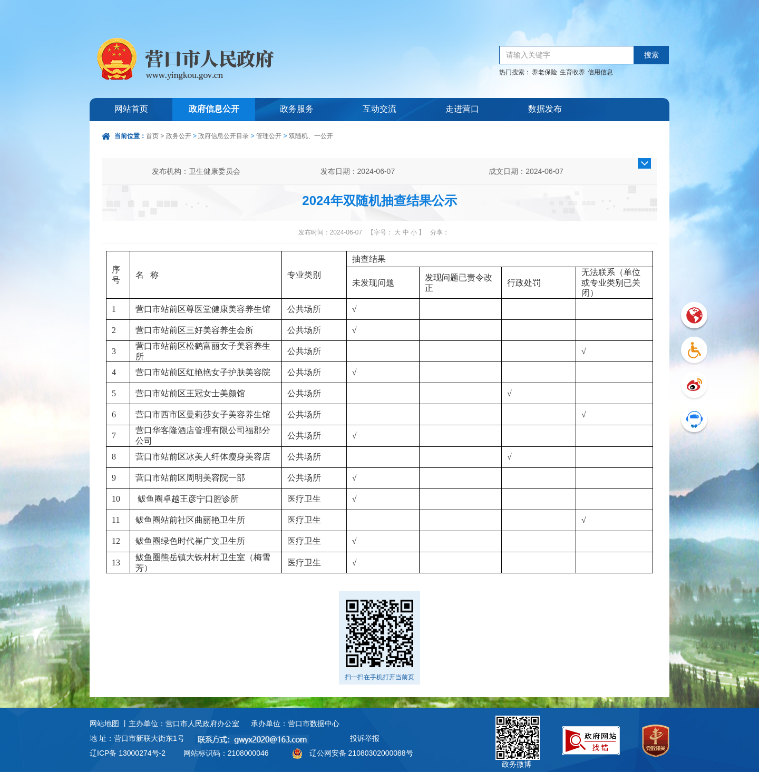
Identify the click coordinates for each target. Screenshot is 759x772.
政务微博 (517, 728)
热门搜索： (515, 72)
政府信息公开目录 (223, 136)
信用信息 (600, 72)
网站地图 (104, 723)
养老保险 (544, 72)
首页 (152, 136)
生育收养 (572, 72)
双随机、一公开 (311, 136)
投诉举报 (365, 738)
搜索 (651, 55)
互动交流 (379, 109)
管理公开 (268, 136)
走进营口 (462, 109)
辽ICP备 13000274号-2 (128, 753)
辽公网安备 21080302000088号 (361, 753)
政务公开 (178, 136)
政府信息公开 (214, 109)
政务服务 (297, 109)
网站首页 (131, 109)
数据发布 (545, 109)
